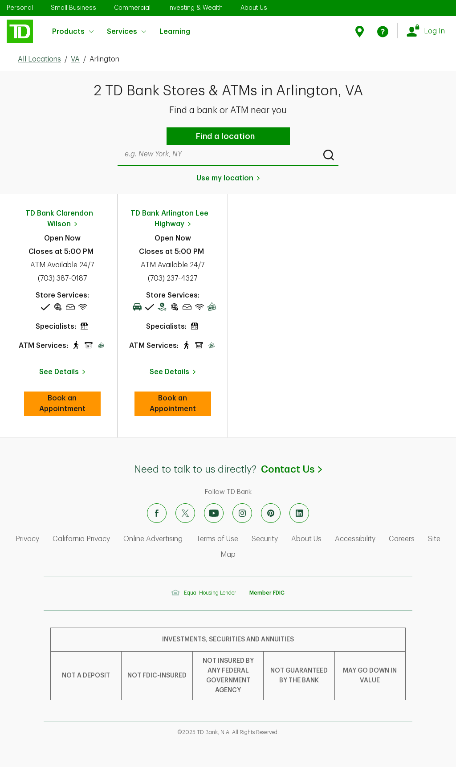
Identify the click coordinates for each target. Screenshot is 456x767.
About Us (253, 7)
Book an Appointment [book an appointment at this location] (70, 403)
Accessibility (355, 539)
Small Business (73, 7)
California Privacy (81, 539)
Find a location (225, 136)
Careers (402, 539)
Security (265, 539)
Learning (174, 26)
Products (73, 31)
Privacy (27, 539)
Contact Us (291, 469)
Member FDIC (267, 593)
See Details (59, 371)
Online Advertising (153, 539)
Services (126, 31)
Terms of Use (217, 539)
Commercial (132, 7)
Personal (20, 7)
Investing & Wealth (195, 7)
